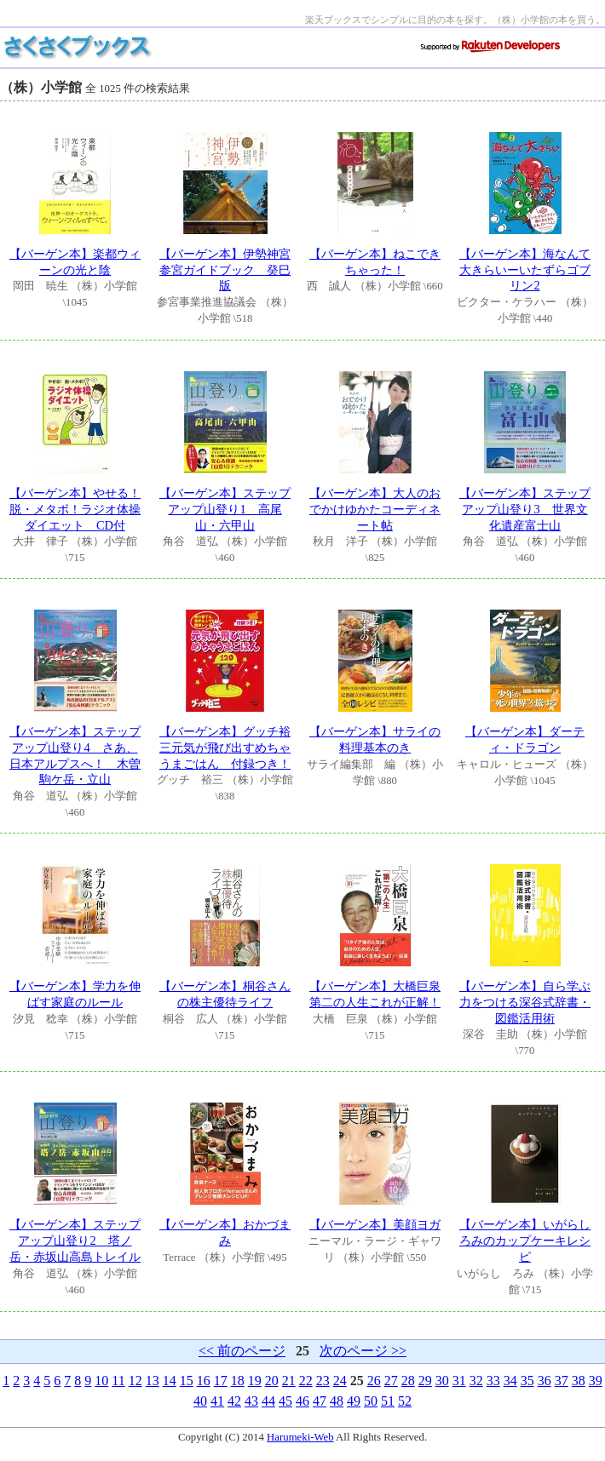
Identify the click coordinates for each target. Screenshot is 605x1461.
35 (527, 1380)
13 (152, 1380)
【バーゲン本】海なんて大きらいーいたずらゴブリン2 (525, 269)
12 (135, 1380)
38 (578, 1380)
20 (272, 1380)
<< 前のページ (242, 1351)
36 (544, 1380)
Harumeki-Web (300, 1437)
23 (323, 1380)
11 (118, 1380)
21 (289, 1380)
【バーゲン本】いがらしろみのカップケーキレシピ (525, 1240)
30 (442, 1380)
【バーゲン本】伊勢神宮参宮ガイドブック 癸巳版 (225, 269)
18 (238, 1380)
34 (510, 1380)
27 (391, 1380)
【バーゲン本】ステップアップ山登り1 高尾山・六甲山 (225, 508)
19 (255, 1380)
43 (251, 1401)
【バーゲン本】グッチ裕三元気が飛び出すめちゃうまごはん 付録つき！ (225, 747)
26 (374, 1380)
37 (561, 1380)
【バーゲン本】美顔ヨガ (375, 1224)
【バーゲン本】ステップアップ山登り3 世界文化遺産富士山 (525, 508)
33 (493, 1380)
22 (306, 1380)
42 (234, 1401)
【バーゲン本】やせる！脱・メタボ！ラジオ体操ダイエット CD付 (75, 508)
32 (476, 1380)
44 (268, 1401)
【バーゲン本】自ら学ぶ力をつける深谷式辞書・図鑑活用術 (525, 1001)
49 (353, 1401)
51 (388, 1401)
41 (217, 1401)
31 (459, 1380)
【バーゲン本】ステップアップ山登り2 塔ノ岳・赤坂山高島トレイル (75, 1240)
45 (285, 1401)
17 (221, 1380)
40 (200, 1401)
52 (405, 1401)
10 (101, 1380)
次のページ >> (363, 1351)
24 (340, 1380)
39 (595, 1380)
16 (203, 1380)
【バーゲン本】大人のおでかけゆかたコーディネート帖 (375, 508)
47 (319, 1401)
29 (425, 1380)
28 (408, 1380)
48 (336, 1401)
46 (302, 1401)
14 (169, 1380)
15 (186, 1380)
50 (370, 1401)
